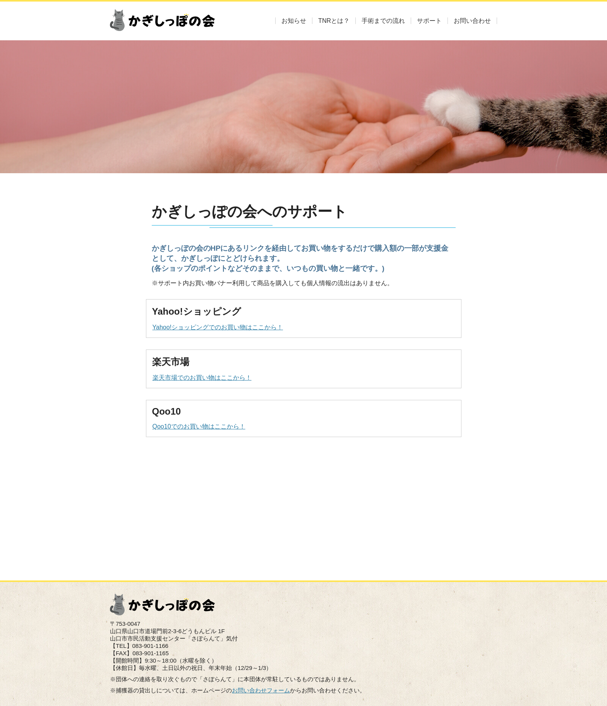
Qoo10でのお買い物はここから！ (198, 426)
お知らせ (293, 20)
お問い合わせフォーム (261, 690)
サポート (429, 20)
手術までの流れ (383, 20)
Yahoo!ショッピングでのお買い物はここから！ (217, 327)
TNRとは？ (334, 20)
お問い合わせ (472, 20)
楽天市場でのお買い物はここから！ (202, 377)
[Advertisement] (304, 503)
